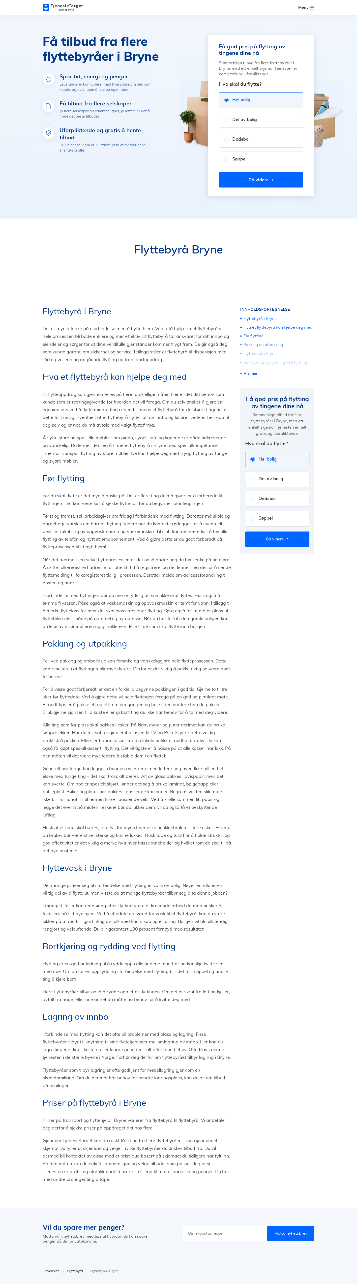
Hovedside (53, 1271)
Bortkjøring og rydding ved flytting (275, 362)
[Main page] (65, 7)
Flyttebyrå (77, 1271)
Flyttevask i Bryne (260, 354)
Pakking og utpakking (263, 345)
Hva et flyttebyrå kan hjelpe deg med (277, 327)
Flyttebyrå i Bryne (260, 319)
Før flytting (253, 336)
